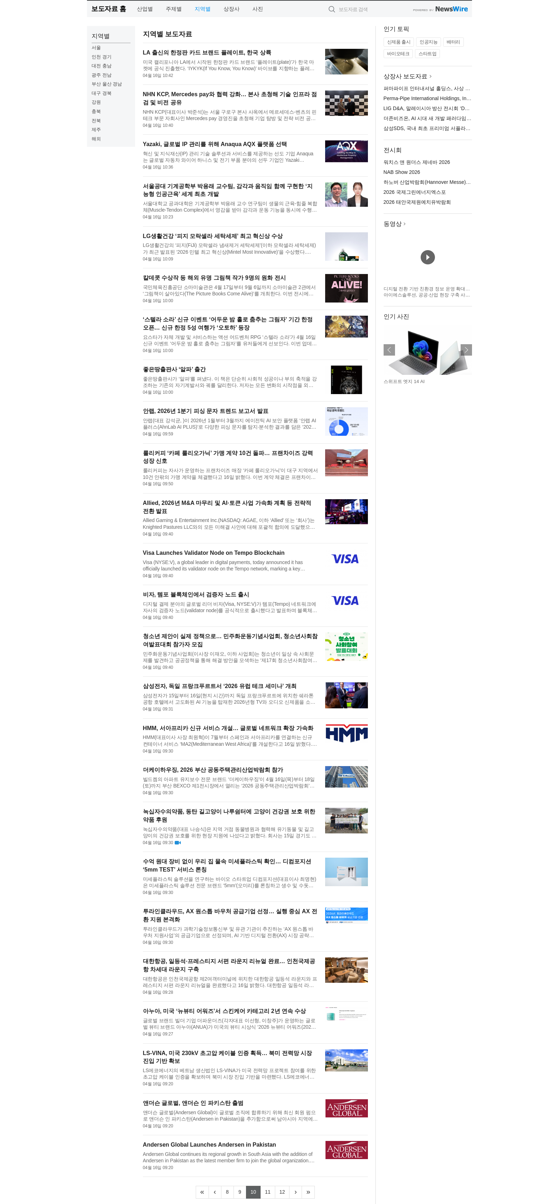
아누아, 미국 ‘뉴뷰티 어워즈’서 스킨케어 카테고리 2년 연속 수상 (224, 1011)
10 (256, 1191)
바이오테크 (398, 53)
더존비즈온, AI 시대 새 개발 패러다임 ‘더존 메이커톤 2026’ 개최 (454, 118)
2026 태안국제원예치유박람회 (417, 202)
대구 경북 (102, 93)
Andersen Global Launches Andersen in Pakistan (209, 1145)
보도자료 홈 (108, 8)
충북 (96, 111)
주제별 (174, 9)
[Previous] (215, 1192)
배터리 (453, 42)
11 (270, 1191)
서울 (96, 47)
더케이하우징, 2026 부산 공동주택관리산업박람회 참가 (213, 770)
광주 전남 (102, 75)
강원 (96, 102)
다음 (466, 350)
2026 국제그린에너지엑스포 (415, 192)
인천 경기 (102, 57)
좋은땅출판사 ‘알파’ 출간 (174, 369)
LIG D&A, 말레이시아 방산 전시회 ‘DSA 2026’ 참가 (440, 108)
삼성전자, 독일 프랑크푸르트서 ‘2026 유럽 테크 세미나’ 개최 (220, 686)
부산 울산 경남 (107, 84)
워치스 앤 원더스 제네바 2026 (417, 162)
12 (285, 1191)
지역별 (203, 9)
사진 (257, 9)
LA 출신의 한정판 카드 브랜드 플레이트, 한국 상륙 (207, 53)
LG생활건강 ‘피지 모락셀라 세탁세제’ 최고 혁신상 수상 (213, 236)
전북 (96, 120)
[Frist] (202, 1192)
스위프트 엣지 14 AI (404, 381)
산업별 (145, 9)
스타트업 (427, 53)
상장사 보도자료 (406, 76)
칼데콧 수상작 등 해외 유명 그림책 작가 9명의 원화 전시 (214, 278)
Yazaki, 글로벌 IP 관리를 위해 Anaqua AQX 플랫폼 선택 (215, 144)
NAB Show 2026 (402, 172)
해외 (96, 138)
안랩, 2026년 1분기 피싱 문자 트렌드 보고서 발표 (205, 411)
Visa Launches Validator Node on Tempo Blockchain (214, 553)
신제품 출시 (399, 42)
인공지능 (428, 42)
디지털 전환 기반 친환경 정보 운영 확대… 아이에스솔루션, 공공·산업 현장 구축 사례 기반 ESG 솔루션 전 (427, 295)
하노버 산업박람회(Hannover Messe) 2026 (431, 182)
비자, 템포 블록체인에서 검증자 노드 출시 (196, 594)
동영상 (393, 224)
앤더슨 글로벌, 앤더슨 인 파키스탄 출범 (193, 1103)
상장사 (232, 9)
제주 (96, 129)
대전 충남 (102, 65)
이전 (389, 350)
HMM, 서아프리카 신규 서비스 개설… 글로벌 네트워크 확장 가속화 (228, 728)
